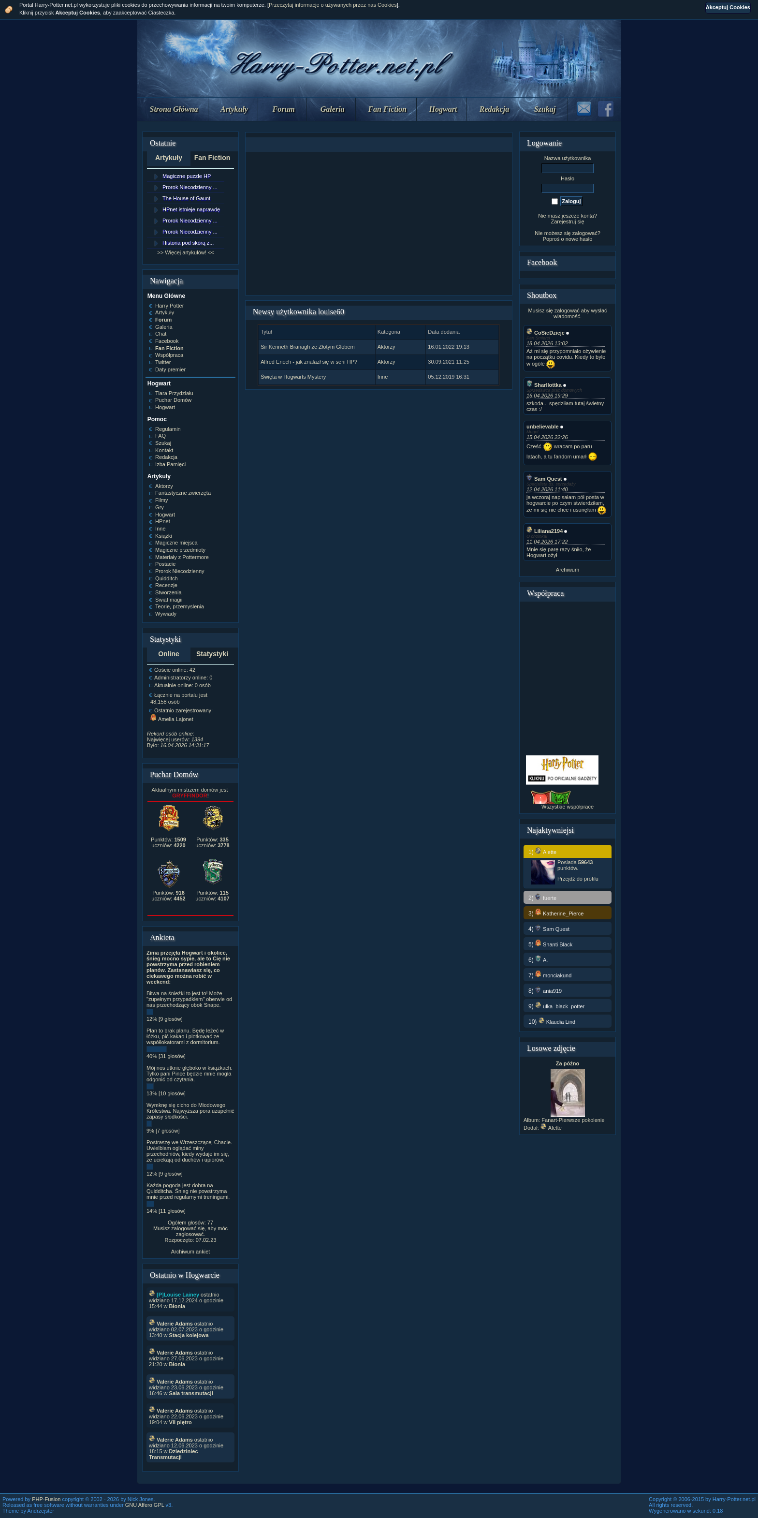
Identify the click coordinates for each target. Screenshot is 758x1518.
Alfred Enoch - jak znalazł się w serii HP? (309, 362)
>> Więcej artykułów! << (185, 252)
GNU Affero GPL (144, 1505)
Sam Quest (544, 479)
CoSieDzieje (545, 333)
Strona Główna (174, 109)
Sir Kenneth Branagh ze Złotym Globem (307, 347)
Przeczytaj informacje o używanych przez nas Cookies (333, 5)
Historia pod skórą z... (188, 243)
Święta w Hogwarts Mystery (293, 377)
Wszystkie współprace (567, 807)
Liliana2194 (544, 531)
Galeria (333, 109)
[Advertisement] (378, 223)
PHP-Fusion (46, 1499)
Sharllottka (544, 385)
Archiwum (567, 570)
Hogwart (443, 109)
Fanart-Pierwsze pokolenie (572, 1120)
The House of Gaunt (186, 198)
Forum (284, 109)
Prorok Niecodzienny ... (190, 187)
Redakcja (494, 109)
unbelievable (542, 426)
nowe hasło (579, 239)
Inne (383, 377)
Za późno (567, 1063)
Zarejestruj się (567, 221)
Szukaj (544, 109)
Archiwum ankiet (190, 1251)
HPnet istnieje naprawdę (191, 209)
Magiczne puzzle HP (186, 176)
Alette (551, 1128)
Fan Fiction (387, 109)
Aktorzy (386, 347)
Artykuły (234, 109)
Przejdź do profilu (577, 879)
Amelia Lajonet (171, 719)
